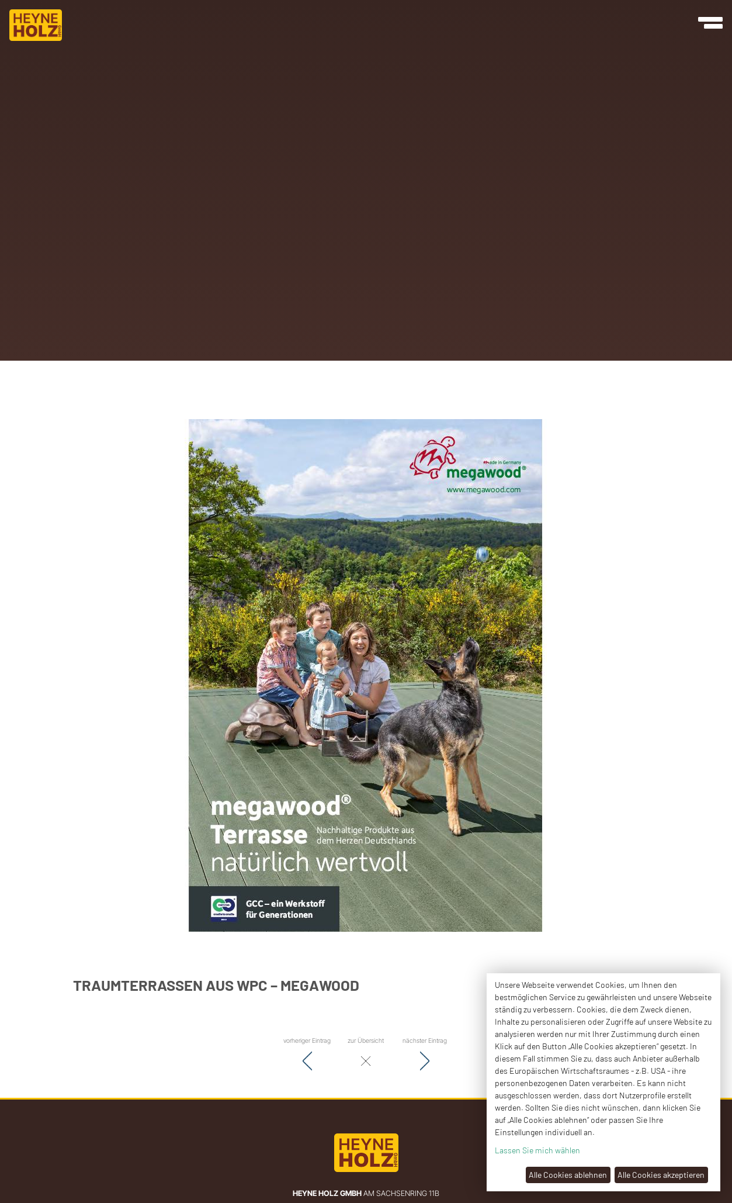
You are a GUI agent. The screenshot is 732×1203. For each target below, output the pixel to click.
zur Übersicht (366, 1055)
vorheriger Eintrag (307, 1055)
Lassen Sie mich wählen (537, 1150)
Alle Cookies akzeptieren (661, 1175)
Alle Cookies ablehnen (568, 1175)
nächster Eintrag (425, 1055)
